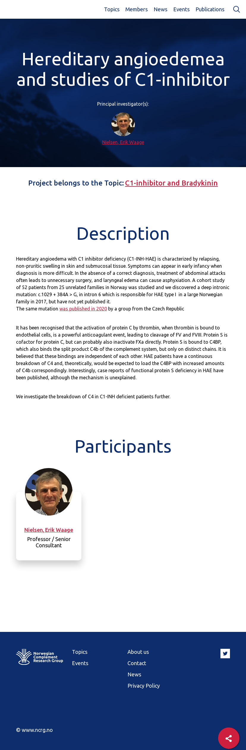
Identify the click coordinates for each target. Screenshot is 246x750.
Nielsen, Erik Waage (123, 142)
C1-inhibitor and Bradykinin (171, 183)
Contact (136, 663)
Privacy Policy (143, 686)
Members (136, 9)
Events (181, 9)
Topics (111, 9)
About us (138, 652)
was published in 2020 (83, 308)
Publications (209, 9)
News (160, 9)
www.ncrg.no (37, 730)
